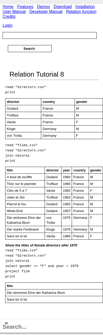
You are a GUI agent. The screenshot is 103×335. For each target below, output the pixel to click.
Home (8, 6)
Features (25, 6)
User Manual (14, 11)
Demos (43, 6)
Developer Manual (46, 11)
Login (8, 25)
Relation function (81, 11)
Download (63, 6)
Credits (9, 16)
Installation (85, 6)
